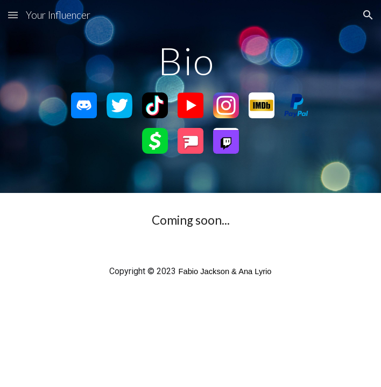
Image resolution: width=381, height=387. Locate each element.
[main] (190, 61)
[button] (13, 15)
